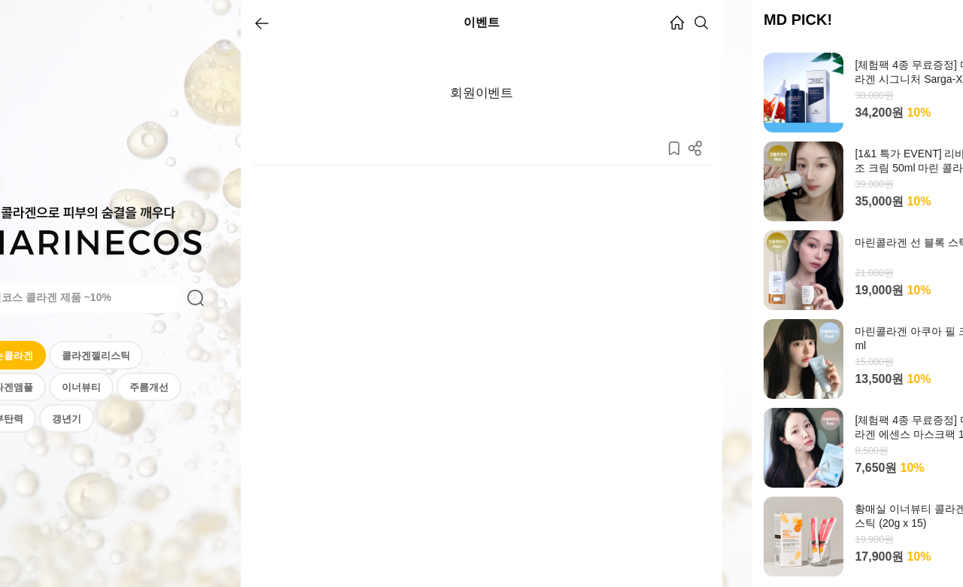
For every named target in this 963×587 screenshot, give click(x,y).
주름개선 (149, 387)
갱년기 (66, 418)
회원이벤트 (481, 93)
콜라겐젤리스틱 (96, 355)
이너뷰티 (81, 387)
